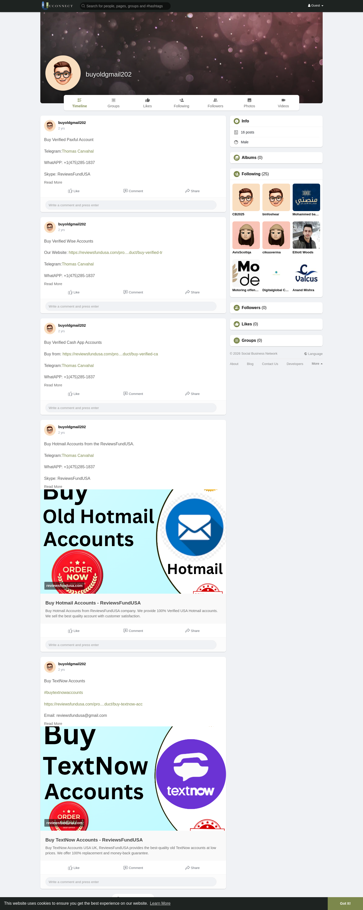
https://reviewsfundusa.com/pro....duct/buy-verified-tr (116, 252)
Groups (249, 341)
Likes (247, 324)
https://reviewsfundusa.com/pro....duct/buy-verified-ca (110, 354)
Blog (250, 363)
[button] (125, 6)
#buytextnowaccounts (63, 692)
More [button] (317, 363)
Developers (295, 363)
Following (251, 174)
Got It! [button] (345, 903)
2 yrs (61, 128)
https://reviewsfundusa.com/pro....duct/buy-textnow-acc (93, 704)
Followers (251, 308)
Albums (249, 158)
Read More (53, 182)
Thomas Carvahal (78, 151)
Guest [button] (315, 5)
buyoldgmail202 (109, 74)
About (234, 363)
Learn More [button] (160, 903)
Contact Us (270, 363)
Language (313, 353)
